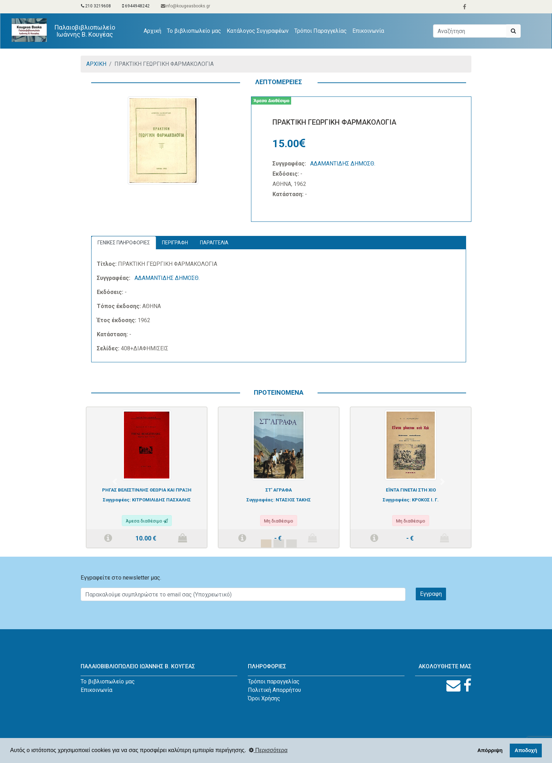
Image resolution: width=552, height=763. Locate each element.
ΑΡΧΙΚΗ (96, 64)
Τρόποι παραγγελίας (274, 681)
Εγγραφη (431, 593)
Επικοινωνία (368, 30)
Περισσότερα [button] (268, 750)
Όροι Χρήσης (264, 698)
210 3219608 (96, 6)
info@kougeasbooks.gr (185, 6)
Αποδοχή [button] (526, 750)
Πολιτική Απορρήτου (274, 690)
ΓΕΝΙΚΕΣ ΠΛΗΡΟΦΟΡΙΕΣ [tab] (124, 242)
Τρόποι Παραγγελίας (320, 30)
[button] (115, 482)
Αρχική (154, 30)
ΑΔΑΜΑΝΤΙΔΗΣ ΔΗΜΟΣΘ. (342, 163)
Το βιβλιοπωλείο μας (194, 30)
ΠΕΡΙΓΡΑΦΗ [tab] (175, 242)
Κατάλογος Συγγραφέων (258, 30)
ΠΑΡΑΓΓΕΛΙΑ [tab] (214, 242)
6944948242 (136, 6)
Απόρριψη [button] (490, 750)
